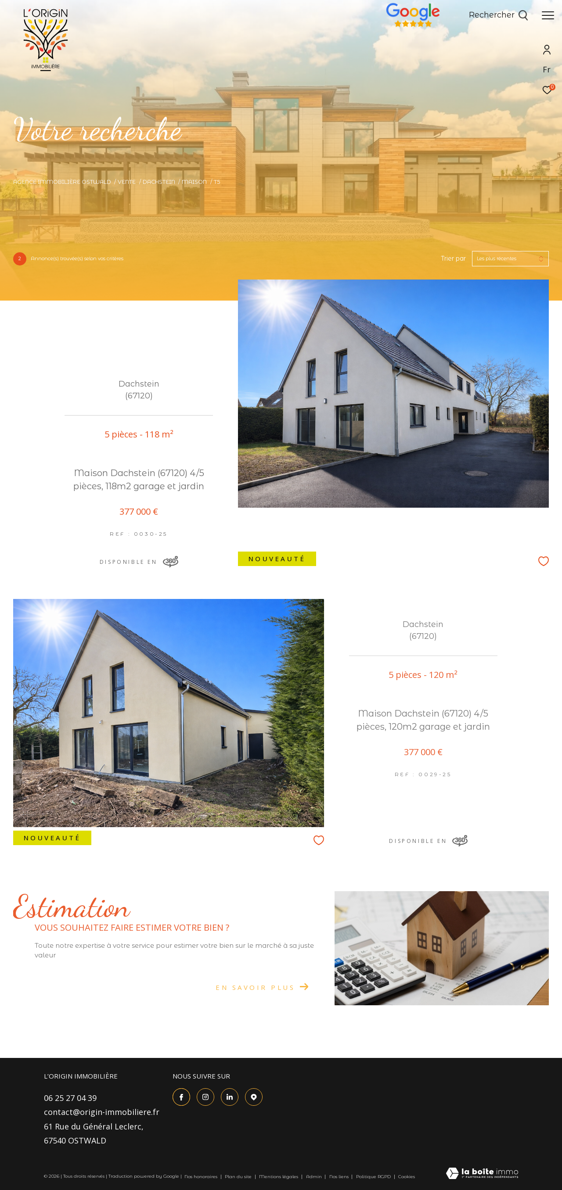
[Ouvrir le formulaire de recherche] (498, 15)
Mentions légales (279, 1176)
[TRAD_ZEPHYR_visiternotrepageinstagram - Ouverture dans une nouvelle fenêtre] (205, 1097)
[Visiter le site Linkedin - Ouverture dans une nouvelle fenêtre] (229, 1097)
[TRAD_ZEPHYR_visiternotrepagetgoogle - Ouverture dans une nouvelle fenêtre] (254, 1097)
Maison (194, 182)
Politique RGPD (373, 1176)
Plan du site (239, 1176)
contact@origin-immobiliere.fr (101, 1112)
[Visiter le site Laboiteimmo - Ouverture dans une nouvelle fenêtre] (482, 1174)
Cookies (406, 1176)
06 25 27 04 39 (70, 1098)
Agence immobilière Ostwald (62, 182)
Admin (314, 1176)
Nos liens (339, 1176)
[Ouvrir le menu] (548, 15)
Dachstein (159, 182)
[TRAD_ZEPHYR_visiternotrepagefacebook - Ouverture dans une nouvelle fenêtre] (181, 1097)
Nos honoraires (201, 1176)
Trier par (453, 258)
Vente (127, 182)
